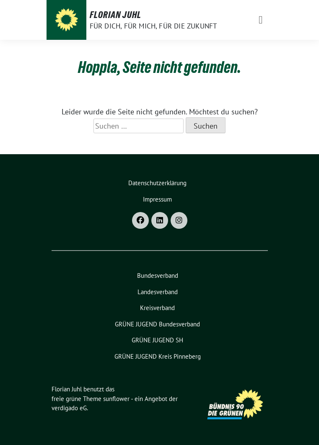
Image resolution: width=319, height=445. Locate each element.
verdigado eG (69, 408)
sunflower (116, 399)
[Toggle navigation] (261, 20)
